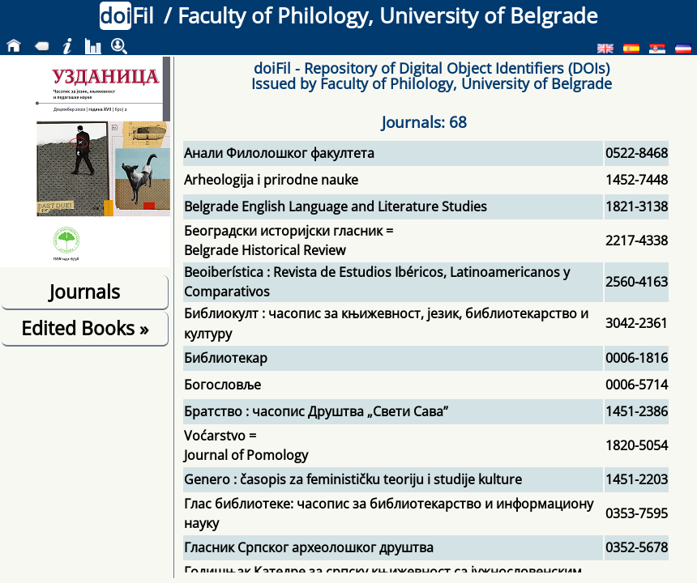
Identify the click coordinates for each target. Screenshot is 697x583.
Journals (84, 291)
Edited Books (84, 328)
